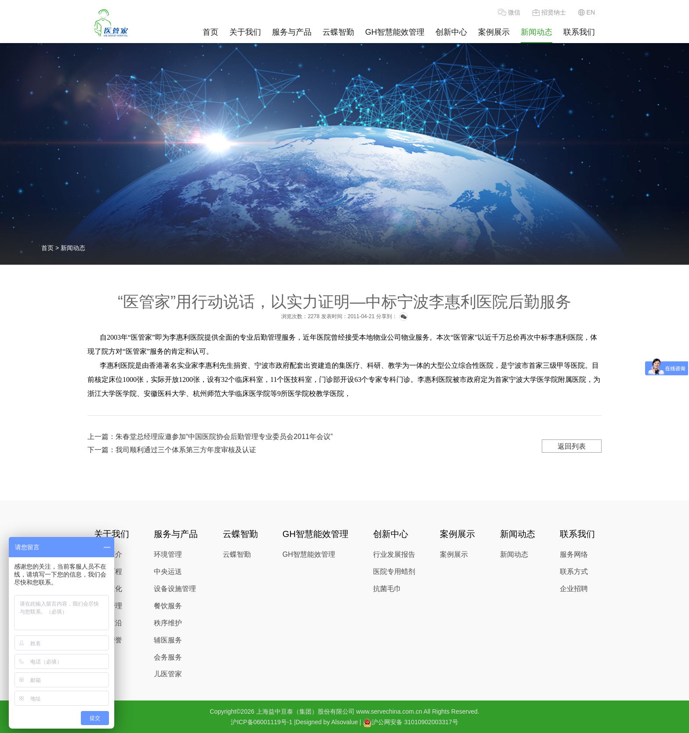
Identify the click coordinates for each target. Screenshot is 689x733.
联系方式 (574, 571)
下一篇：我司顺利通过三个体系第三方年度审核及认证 (171, 450)
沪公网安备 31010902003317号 (410, 722)
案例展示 (494, 32)
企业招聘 (574, 588)
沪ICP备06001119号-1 (261, 722)
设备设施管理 (175, 588)
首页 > (51, 247)
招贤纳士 (549, 12)
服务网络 (574, 554)
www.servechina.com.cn (389, 711)
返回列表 (572, 446)
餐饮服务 (168, 606)
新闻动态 (536, 32)
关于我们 (245, 32)
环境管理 (168, 554)
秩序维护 (168, 623)
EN (586, 12)
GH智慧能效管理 (394, 32)
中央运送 (168, 571)
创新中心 (451, 32)
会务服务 (168, 657)
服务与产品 (292, 32)
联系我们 (579, 32)
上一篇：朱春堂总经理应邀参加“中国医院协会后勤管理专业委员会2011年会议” (210, 436)
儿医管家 (168, 674)
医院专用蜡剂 (394, 571)
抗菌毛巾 (387, 588)
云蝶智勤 (338, 32)
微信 (509, 12)
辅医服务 (168, 640)
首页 (210, 32)
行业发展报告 (394, 554)
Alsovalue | (346, 722)
